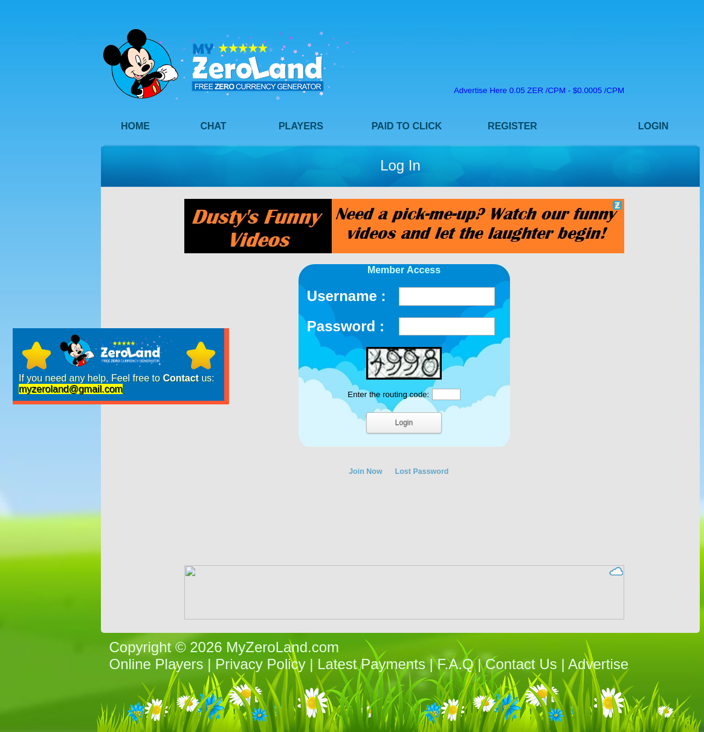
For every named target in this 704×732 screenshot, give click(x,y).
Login (653, 126)
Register (512, 126)
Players (301, 126)
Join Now (366, 471)
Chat (213, 126)
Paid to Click (407, 126)
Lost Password (422, 471)
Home (135, 126)
